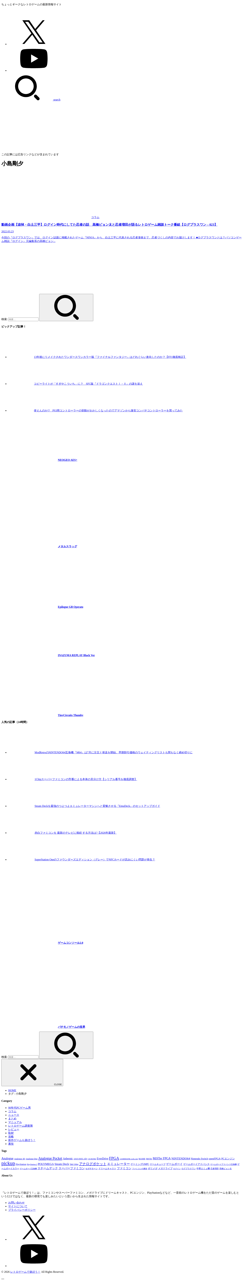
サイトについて (17, 1206)
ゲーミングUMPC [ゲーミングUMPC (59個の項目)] (140, 1164)
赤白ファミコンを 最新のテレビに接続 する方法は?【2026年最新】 (76, 832)
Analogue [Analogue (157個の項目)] (7, 1158)
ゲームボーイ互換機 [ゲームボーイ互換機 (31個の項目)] (28, 1169)
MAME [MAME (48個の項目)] (142, 1159)
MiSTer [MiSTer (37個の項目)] (149, 1159)
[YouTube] (34, 70)
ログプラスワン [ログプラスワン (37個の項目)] (188, 1169)
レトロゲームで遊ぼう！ (25, 1271)
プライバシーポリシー (22, 1209)
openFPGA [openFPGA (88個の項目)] (215, 1158)
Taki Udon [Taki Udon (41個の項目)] (74, 1164)
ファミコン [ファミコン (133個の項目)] (124, 1168)
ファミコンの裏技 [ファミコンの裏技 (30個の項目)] (139, 1169)
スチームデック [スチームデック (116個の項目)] (47, 1168)
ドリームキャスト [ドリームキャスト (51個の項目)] (107, 1168)
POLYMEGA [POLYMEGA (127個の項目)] (46, 1164)
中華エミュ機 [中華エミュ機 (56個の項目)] (203, 1168)
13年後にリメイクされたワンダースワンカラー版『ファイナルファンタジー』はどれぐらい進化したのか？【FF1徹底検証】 (110, 356)
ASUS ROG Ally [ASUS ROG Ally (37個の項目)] (80, 1159)
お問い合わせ (16, 1202)
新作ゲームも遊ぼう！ (22, 1140)
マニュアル (15, 1122)
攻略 (11, 1136)
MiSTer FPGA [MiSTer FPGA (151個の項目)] (162, 1158)
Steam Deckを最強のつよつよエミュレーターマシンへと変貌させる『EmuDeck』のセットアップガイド (97, 806)
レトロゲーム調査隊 (20, 1125)
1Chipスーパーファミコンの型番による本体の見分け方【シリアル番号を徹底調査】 (86, 779)
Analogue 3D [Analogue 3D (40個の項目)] (19, 1159)
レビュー (13, 1129)
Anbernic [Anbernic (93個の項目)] (68, 1158)
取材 (11, 1132)
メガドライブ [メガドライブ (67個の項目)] (165, 1168)
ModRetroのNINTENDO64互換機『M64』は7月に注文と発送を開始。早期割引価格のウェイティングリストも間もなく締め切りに (114, 752)
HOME (12, 1090)
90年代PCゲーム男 (19, 1107)
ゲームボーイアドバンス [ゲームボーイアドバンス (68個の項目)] (196, 1164)
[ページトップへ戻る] (2, 1278)
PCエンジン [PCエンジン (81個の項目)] (228, 1158)
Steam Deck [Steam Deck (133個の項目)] (62, 1164)
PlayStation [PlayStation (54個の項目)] (21, 1164)
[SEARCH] (30, 99)
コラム (12, 1111)
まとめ (12, 1118)
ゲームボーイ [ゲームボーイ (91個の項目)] (174, 1164)
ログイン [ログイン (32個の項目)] (177, 1169)
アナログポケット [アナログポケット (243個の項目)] (92, 1164)
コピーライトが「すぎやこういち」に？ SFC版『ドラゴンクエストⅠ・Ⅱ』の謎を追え (88, 383)
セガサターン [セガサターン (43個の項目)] (91, 1168)
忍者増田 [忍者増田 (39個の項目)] (214, 1168)
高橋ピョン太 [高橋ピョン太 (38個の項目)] (225, 1169)
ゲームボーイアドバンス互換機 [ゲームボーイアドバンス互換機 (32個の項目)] (223, 1164)
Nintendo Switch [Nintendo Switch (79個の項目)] (199, 1158)
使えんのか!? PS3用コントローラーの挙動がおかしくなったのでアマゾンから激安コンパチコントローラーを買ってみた (108, 410)
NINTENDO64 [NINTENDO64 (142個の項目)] (180, 1158)
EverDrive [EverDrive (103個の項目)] (102, 1158)
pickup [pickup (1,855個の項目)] (8, 1163)
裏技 (11, 1143)
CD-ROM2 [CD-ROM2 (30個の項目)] (92, 1159)
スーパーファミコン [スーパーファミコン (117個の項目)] (72, 1168)
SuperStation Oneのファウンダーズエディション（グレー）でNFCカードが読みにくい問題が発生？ (95, 859)
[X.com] (34, 44)
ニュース (13, 1114)
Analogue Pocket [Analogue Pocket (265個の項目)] (50, 1158)
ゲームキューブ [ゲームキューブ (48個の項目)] (157, 1164)
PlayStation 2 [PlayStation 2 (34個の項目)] (32, 1164)
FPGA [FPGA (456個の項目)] (114, 1158)
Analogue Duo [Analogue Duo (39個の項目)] (31, 1159)
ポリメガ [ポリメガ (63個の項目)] (152, 1168)
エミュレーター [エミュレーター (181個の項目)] (118, 1164)
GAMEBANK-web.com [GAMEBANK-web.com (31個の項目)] (129, 1159)
